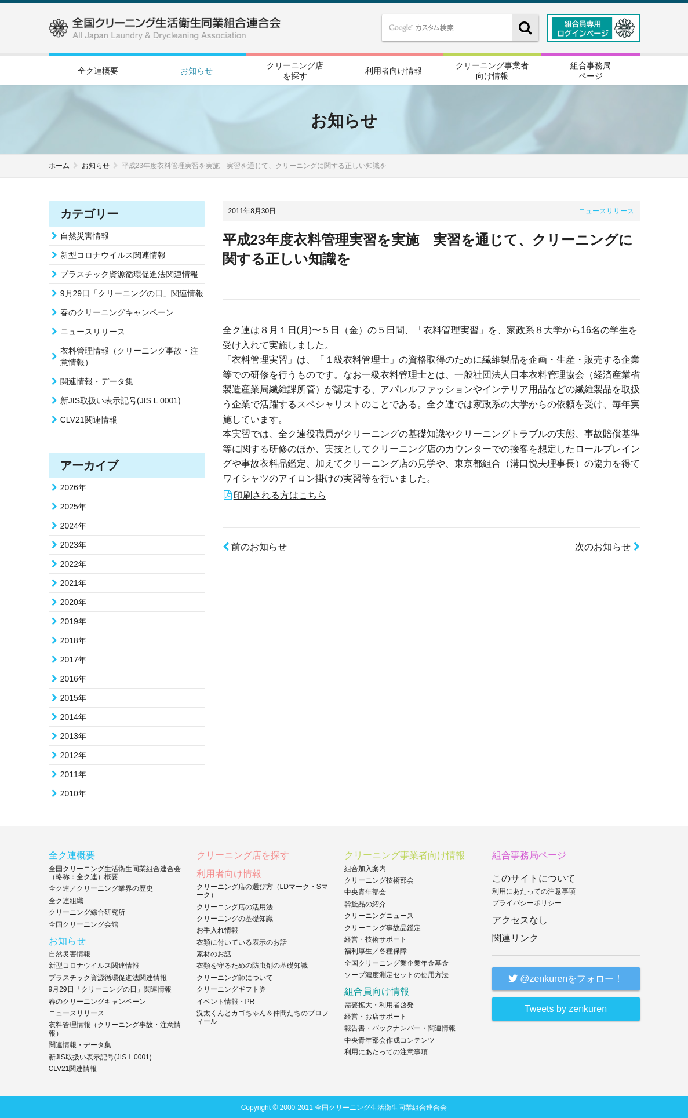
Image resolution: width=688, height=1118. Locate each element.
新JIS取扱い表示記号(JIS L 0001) (120, 399)
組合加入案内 (365, 867)
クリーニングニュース (379, 915)
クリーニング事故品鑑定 (382, 926)
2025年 (73, 505)
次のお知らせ (607, 546)
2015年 (73, 696)
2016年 (73, 677)
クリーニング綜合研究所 (87, 911)
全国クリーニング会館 (83, 923)
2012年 (73, 754)
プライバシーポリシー (527, 902)
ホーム (59, 165)
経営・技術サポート (375, 938)
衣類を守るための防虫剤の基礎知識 (252, 964)
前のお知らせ (255, 546)
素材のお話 (213, 953)
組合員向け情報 (376, 990)
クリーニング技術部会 (379, 879)
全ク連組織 (66, 899)
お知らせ (196, 70)
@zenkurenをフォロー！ (566, 977)
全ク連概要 (98, 70)
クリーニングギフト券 (231, 988)
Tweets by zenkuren (566, 1008)
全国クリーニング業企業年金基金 (396, 961)
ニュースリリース (606, 210)
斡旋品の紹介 (365, 902)
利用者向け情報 (393, 70)
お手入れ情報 (217, 929)
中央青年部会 (365, 891)
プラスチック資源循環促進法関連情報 (129, 273)
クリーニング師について (234, 976)
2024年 (73, 524)
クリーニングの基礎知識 (234, 917)
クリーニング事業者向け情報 (492, 69)
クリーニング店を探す (295, 69)
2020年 (73, 601)
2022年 (73, 562)
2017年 (73, 658)
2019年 (73, 620)
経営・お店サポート (375, 1015)
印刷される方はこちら (280, 493)
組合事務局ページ (590, 69)
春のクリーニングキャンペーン (117, 311)
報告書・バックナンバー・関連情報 (400, 1027)
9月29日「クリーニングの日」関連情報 (131, 292)
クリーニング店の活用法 (234, 905)
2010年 (73, 792)
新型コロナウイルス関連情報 (113, 253)
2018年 (73, 639)
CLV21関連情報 (88, 418)
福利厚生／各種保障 (375, 950)
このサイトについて (534, 877)
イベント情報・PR (225, 1000)
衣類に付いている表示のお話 (241, 941)
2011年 (73, 773)
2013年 (73, 735)
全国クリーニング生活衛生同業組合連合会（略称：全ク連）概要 (115, 871)
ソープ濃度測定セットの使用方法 (396, 974)
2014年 (73, 715)
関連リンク (515, 936)
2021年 (73, 582)
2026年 (73, 486)
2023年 (73, 543)
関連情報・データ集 (96, 380)
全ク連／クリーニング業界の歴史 (101, 887)
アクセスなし (520, 918)
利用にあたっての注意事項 (386, 1051)
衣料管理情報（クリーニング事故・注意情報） (129, 355)
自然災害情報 (84, 234)
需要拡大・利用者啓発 (379, 1003)
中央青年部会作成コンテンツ (389, 1039)
